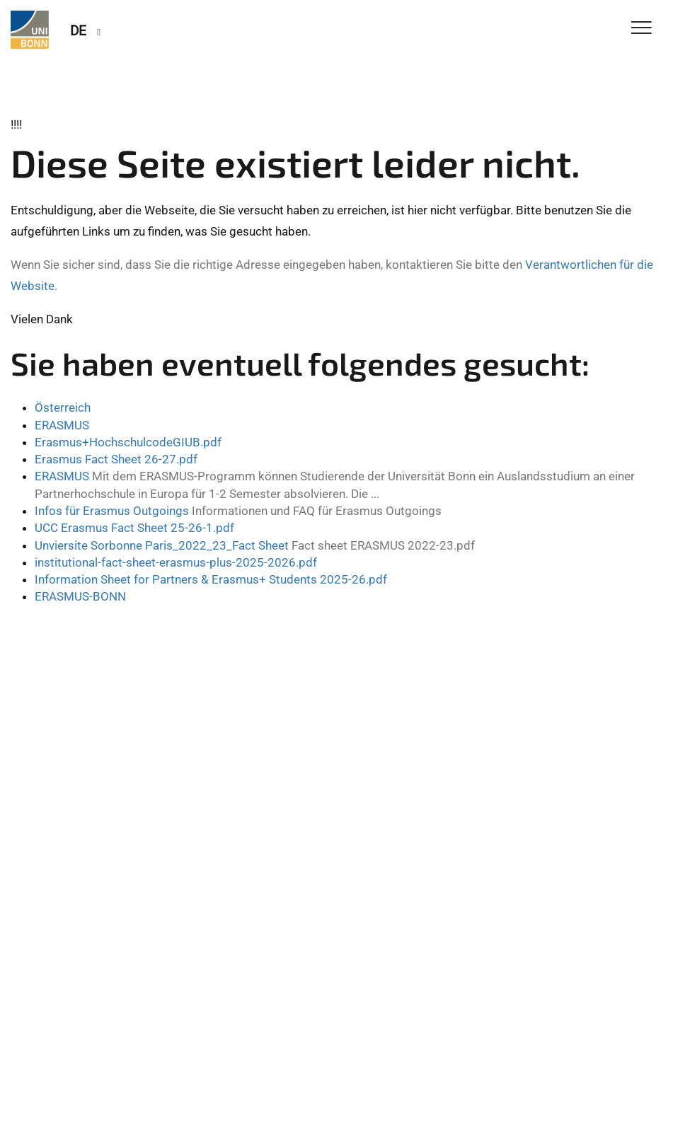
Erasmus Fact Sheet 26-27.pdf (116, 459)
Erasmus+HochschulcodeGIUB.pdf (128, 442)
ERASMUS (62, 425)
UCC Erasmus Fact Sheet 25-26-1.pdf (134, 528)
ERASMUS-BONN (80, 596)
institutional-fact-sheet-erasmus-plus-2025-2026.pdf (176, 562)
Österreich (63, 407)
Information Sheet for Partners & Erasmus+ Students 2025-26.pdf (211, 579)
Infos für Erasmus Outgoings (112, 511)
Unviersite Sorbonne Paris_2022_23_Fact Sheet (162, 545)
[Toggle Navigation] (641, 28)
